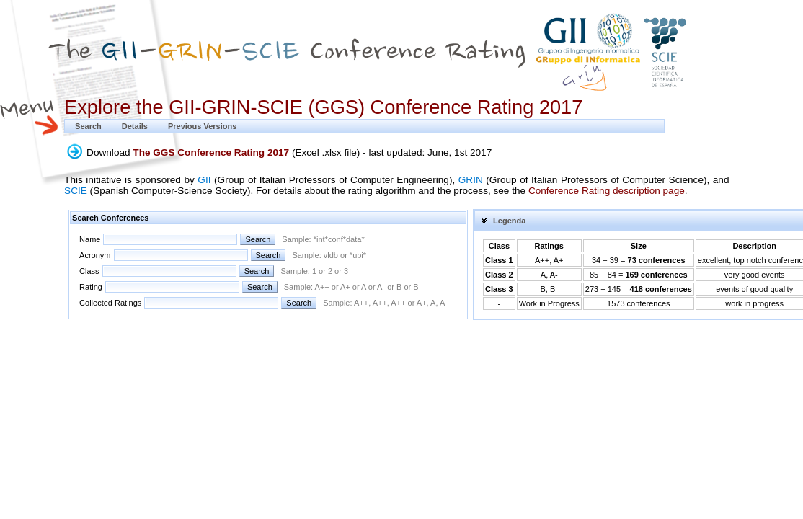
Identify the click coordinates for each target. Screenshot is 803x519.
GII (204, 179)
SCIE (75, 190)
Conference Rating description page (606, 190)
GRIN (470, 179)
